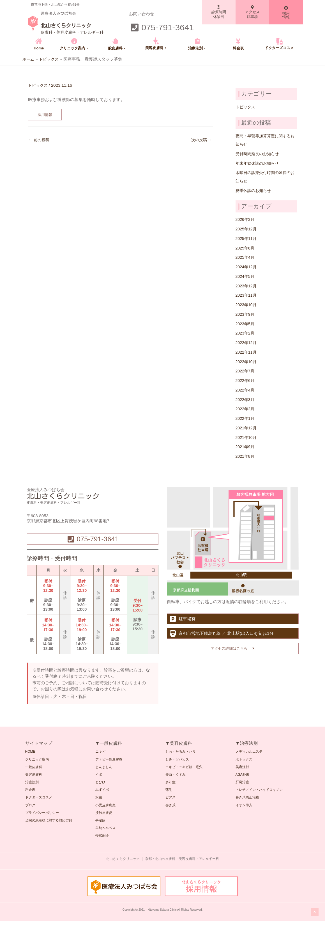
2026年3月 (246, 219)
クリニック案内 (74, 48)
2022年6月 (246, 380)
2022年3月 (246, 399)
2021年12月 (247, 427)
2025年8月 (246, 247)
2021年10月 (247, 437)
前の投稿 (40, 140)
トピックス (38, 85)
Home (39, 48)
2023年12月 (247, 285)
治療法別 (197, 48)
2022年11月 (247, 351)
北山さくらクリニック (74, 25)
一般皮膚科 (115, 48)
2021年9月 (246, 446)
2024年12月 (247, 266)
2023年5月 (246, 323)
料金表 (238, 48)
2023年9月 (246, 314)
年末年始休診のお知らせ (259, 163)
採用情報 (45, 114)
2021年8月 (246, 456)
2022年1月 (246, 418)
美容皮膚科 (156, 48)
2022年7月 (246, 370)
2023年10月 (247, 304)
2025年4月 (246, 257)
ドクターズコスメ (279, 48)
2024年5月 (246, 276)
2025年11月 (247, 238)
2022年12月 (247, 342)
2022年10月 (247, 361)
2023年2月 (246, 333)
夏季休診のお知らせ (254, 190)
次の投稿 (201, 140)
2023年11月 (247, 295)
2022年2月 (246, 408)
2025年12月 (247, 228)
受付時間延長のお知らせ (259, 153)
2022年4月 (246, 389)
